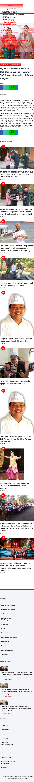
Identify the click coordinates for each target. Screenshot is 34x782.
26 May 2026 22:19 (7, 713)
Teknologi (6, 39)
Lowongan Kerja (7, 42)
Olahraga (6, 27)
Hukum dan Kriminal (10, 24)
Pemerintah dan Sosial (10, 32)
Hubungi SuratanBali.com (10, 40)
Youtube (4, 738)
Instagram (5, 730)
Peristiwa (6, 35)
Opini (4, 29)
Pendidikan (7, 34)
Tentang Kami (6, 757)
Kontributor (24, 40)
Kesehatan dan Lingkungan (13, 14)
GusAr (4, 92)
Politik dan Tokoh (9, 37)
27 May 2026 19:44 (7, 696)
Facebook (5, 725)
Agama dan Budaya (9, 21)
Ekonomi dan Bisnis (9, 22)
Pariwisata (6, 30)
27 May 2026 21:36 (7, 679)
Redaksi (4, 768)
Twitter (4, 734)
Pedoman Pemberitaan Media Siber (9, 762)
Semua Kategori (8, 19)
